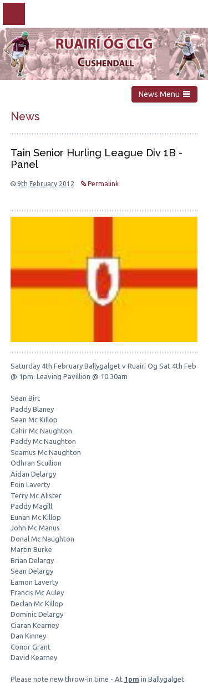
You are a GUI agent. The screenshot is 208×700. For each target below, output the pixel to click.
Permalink (100, 183)
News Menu (164, 94)
